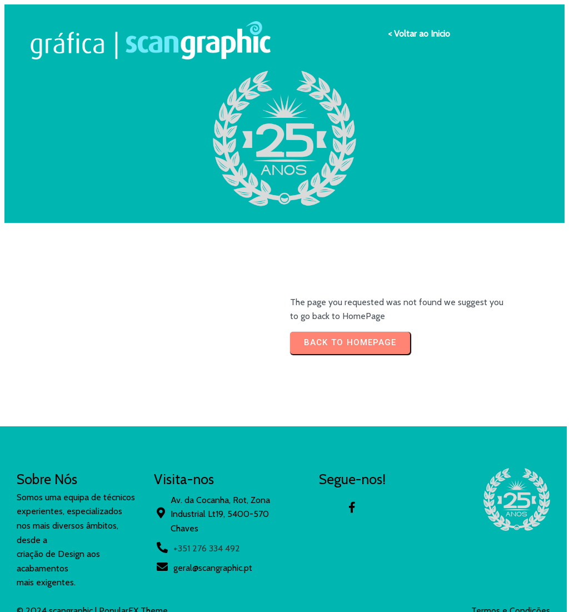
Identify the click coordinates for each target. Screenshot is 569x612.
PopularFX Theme (133, 466)
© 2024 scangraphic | (58, 466)
